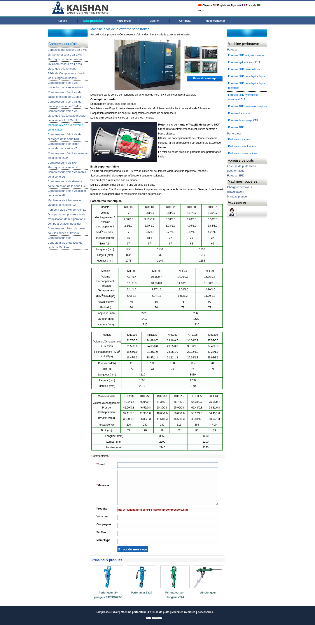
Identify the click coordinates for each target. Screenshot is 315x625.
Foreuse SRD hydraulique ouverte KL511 (243, 97)
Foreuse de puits (241, 160)
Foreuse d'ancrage (239, 113)
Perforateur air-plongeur (242, 146)
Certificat (185, 20)
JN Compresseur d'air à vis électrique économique (65, 66)
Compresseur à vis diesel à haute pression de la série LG (66, 184)
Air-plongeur (208, 592)
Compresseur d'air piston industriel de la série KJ (63, 146)
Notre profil (124, 20)
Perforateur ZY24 (141, 592)
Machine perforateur (243, 44)
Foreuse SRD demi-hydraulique (246, 76)
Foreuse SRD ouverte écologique (247, 106)
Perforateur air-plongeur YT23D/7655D (108, 595)
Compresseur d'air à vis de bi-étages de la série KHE (64, 137)
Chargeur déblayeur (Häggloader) (239, 189)
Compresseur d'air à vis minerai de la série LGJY (68, 155)
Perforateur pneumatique (242, 153)
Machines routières (242, 181)
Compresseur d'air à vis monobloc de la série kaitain (65, 85)
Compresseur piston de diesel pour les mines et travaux (66, 231)
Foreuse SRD (236, 127)
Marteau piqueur (237, 196)
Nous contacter (215, 20)
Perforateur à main (239, 139)
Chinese (205, 5)
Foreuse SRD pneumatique (244, 69)
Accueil (62, 20)
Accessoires (237, 202)
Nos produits (93, 21)
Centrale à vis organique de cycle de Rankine (65, 245)
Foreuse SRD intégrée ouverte (246, 55)
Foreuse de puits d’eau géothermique (241, 168)
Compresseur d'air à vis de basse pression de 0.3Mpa (64, 94)
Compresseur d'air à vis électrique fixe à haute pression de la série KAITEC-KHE (67, 115)
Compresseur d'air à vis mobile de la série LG (67, 174)
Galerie (154, 20)
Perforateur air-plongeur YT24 (174, 595)
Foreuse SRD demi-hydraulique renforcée (246, 85)
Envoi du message (204, 78)
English (219, 5)
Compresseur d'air (62, 44)
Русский (234, 5)
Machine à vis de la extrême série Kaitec (65, 127)
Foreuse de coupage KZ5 (243, 120)
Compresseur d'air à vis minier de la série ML (67, 193)
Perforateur (234, 133)
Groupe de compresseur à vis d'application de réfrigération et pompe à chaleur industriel (67, 219)
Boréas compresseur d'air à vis (67, 49)
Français (249, 5)
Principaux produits (106, 560)
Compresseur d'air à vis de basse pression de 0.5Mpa (64, 104)
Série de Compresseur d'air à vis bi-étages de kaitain (66, 76)
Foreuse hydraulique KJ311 (244, 62)
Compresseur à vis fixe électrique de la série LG (63, 165)
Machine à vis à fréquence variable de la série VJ (64, 202)
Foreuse (232, 49)
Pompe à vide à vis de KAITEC (67, 209)
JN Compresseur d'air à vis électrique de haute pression (65, 57)
